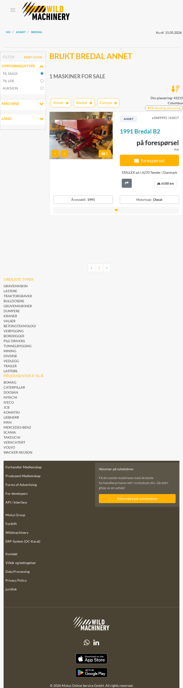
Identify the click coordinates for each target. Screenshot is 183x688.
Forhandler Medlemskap (23, 467)
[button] (116, 210)
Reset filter (33, 57)
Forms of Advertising (21, 485)
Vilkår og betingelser (20, 563)
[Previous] (91, 267)
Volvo (9, 447)
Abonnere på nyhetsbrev (137, 498)
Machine (22, 104)
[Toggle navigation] (13, 10)
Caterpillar (14, 387)
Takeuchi (12, 437)
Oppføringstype (22, 66)
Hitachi (10, 397)
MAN (8, 422)
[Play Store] (91, 672)
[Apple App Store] (91, 659)
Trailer (10, 366)
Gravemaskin (16, 286)
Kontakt (11, 554)
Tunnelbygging (17, 346)
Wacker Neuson (18, 452)
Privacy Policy (16, 580)
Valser (9, 321)
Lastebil (11, 371)
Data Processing (17, 571)
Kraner (10, 316)
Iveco (9, 402)
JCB (7, 407)
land (22, 119)
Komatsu (12, 412)
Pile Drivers (14, 341)
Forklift (11, 524)
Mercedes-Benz (17, 427)
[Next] (107, 267)
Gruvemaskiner (18, 306)
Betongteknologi (20, 326)
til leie (8, 81)
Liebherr (11, 417)
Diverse (10, 356)
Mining (10, 351)
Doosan (11, 392)
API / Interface (16, 502)
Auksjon (10, 88)
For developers (16, 493)
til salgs (10, 73)
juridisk (11, 589)
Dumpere (12, 311)
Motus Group (15, 515)
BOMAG (10, 382)
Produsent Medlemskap (23, 476)
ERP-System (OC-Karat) (22, 541)
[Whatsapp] (87, 642)
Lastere (10, 291)
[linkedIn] (96, 642)
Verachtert (14, 442)
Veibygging (14, 331)
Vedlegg (11, 361)
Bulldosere (14, 301)
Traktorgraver (18, 296)
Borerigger (14, 336)
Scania (10, 432)
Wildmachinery (16, 532)
